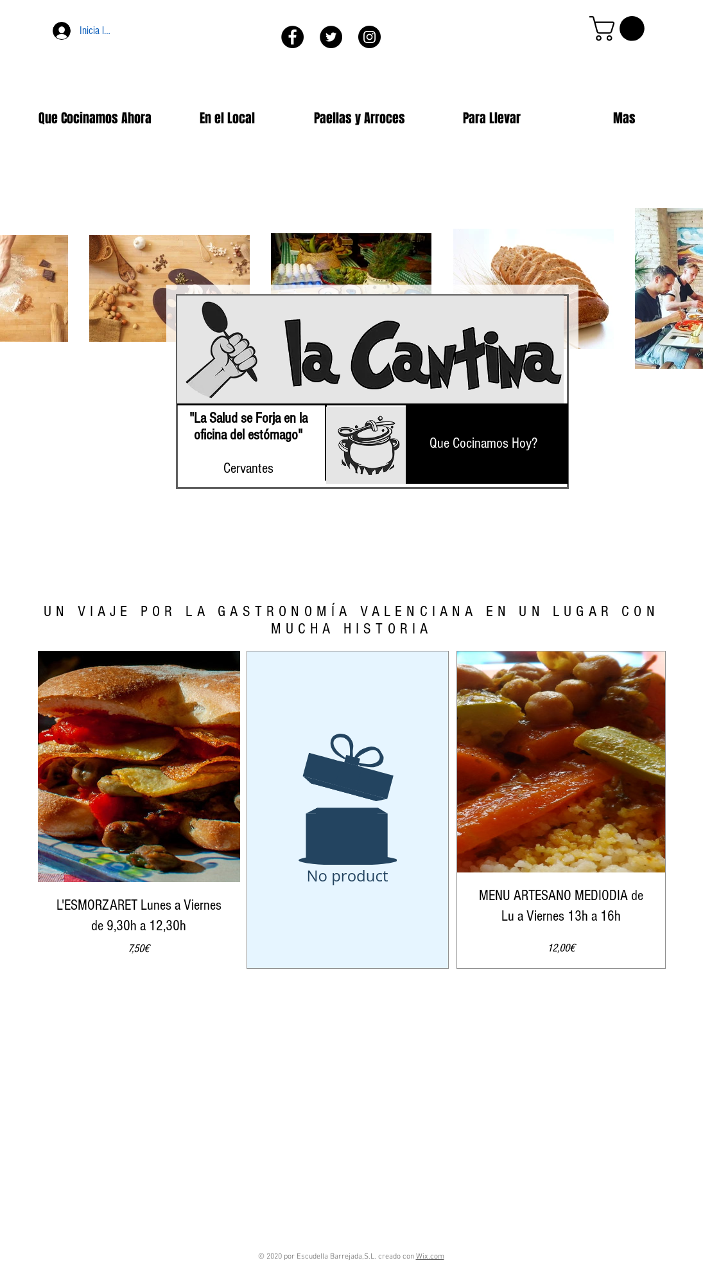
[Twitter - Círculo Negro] (331, 37)
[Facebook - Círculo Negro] (292, 37)
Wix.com (430, 1256)
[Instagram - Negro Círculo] (369, 37)
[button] (619, 28)
